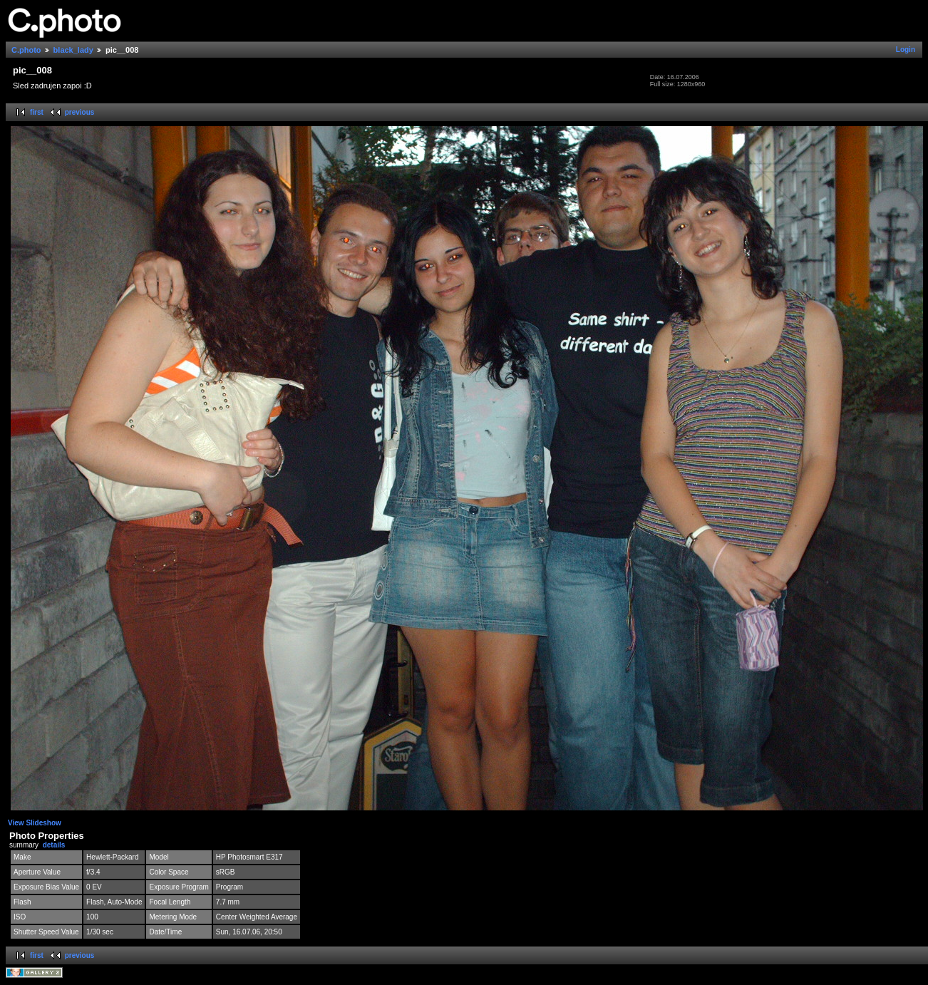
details (54, 845)
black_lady (73, 50)
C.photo (26, 50)
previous (80, 112)
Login (905, 49)
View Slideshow (34, 823)
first (36, 112)
